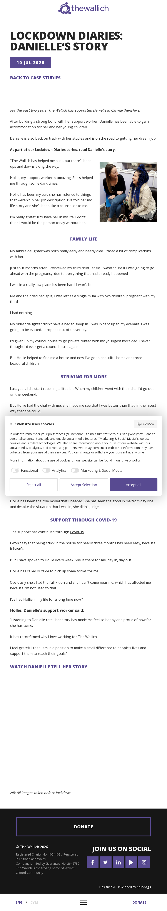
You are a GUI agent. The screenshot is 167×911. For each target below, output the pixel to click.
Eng (19, 902)
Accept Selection (84, 484)
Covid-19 (77, 532)
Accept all (133, 484)
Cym (34, 902)
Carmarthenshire (125, 110)
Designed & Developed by (125, 887)
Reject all (34, 484)
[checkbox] (24, 470)
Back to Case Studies (35, 78)
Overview (146, 424)
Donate (83, 827)
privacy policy (131, 460)
